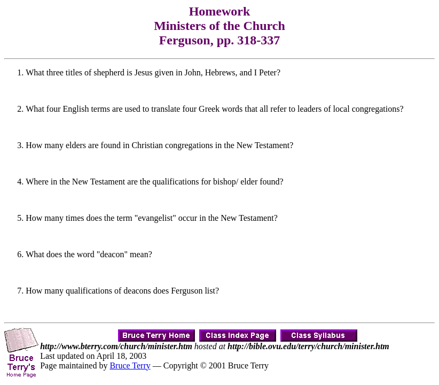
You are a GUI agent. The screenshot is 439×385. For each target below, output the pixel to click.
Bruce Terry (129, 365)
